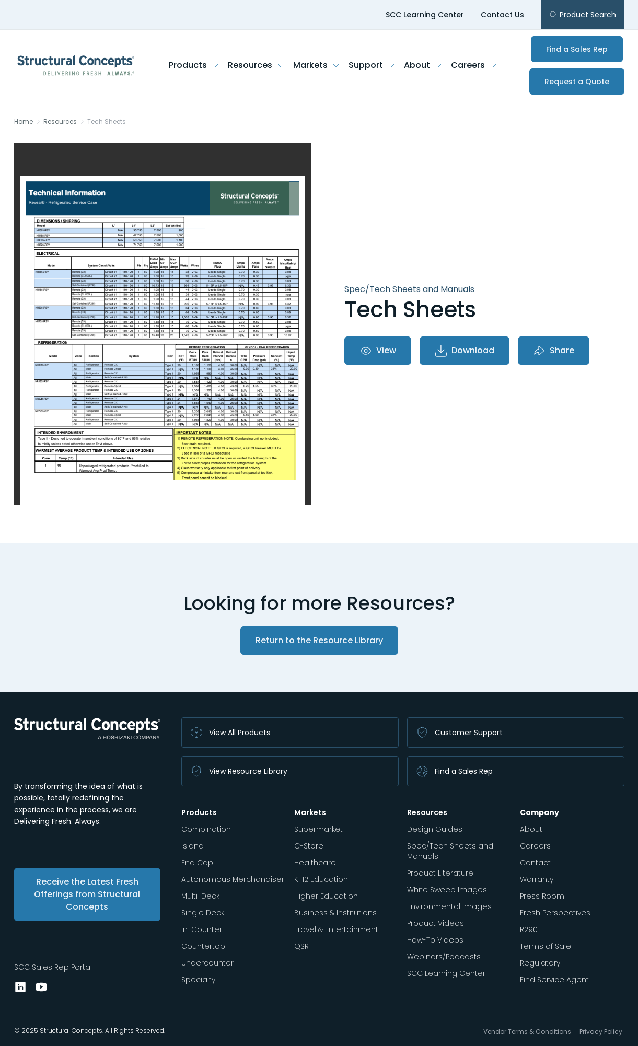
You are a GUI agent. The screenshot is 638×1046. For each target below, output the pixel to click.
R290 (529, 929)
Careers (474, 65)
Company (539, 812)
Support (372, 65)
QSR (301, 946)
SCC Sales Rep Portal (53, 967)
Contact (535, 862)
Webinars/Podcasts (444, 956)
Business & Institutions (335, 913)
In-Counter (201, 929)
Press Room (542, 896)
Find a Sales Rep (577, 49)
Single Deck (202, 913)
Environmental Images (449, 906)
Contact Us (502, 14)
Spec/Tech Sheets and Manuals (450, 851)
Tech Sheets (106, 122)
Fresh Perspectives (555, 913)
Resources (256, 65)
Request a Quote (576, 81)
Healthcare (315, 862)
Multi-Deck (200, 896)
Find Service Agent (554, 979)
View (377, 350)
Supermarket (318, 829)
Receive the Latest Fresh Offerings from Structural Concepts (87, 894)
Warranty (536, 879)
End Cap (197, 862)
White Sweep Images (447, 890)
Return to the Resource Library (319, 640)
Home (23, 122)
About (423, 65)
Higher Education (326, 896)
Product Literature (440, 873)
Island (192, 846)
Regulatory (540, 963)
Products (194, 65)
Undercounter (207, 963)
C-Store (308, 846)
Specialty (198, 979)
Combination (206, 829)
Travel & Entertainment (336, 929)
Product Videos (435, 923)
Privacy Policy (600, 1031)
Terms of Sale (545, 946)
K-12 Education (321, 879)
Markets (316, 65)
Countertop (203, 946)
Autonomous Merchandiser (232, 879)
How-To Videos (435, 940)
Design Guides (434, 829)
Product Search (582, 14)
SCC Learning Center (425, 14)
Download (464, 350)
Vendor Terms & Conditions (527, 1031)
